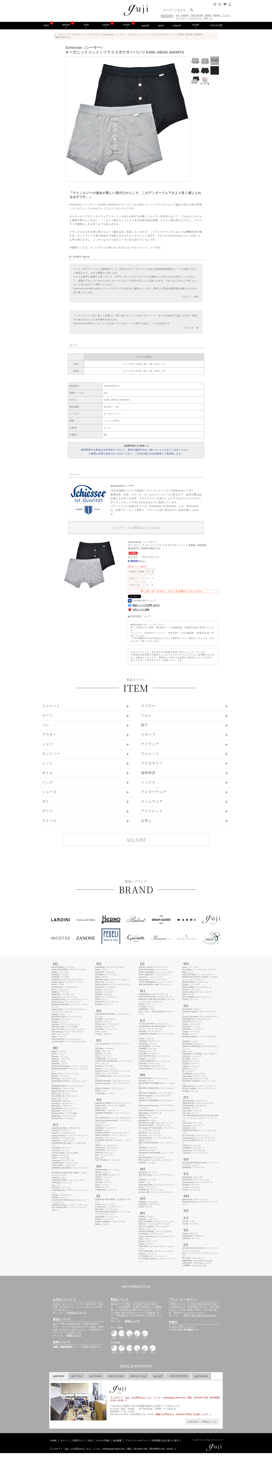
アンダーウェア (92, 34)
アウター (226, 15)
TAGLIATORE (196, 15)
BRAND (66, 25)
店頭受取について (140, 616)
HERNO (208, 15)
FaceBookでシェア (142, 600)
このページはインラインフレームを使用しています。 (136, 1181)
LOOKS (106, 25)
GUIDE (195, 25)
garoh (161, 25)
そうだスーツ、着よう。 (200, 18)
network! (177, 25)
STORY (127, 25)
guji (177, 15)
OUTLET (216, 25)
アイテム (76, 34)
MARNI (216, 15)
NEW (46, 25)
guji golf (145, 25)
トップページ (61, 34)
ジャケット (181, 18)
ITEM (86, 25)
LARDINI (185, 15)
